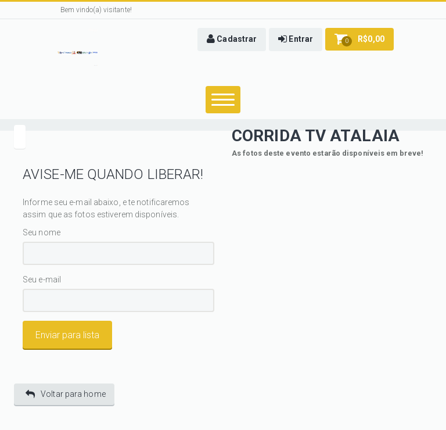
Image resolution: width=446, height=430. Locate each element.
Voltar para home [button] (66, 394)
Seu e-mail (42, 280)
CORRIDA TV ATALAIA (316, 135)
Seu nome (41, 232)
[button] (231, 39)
